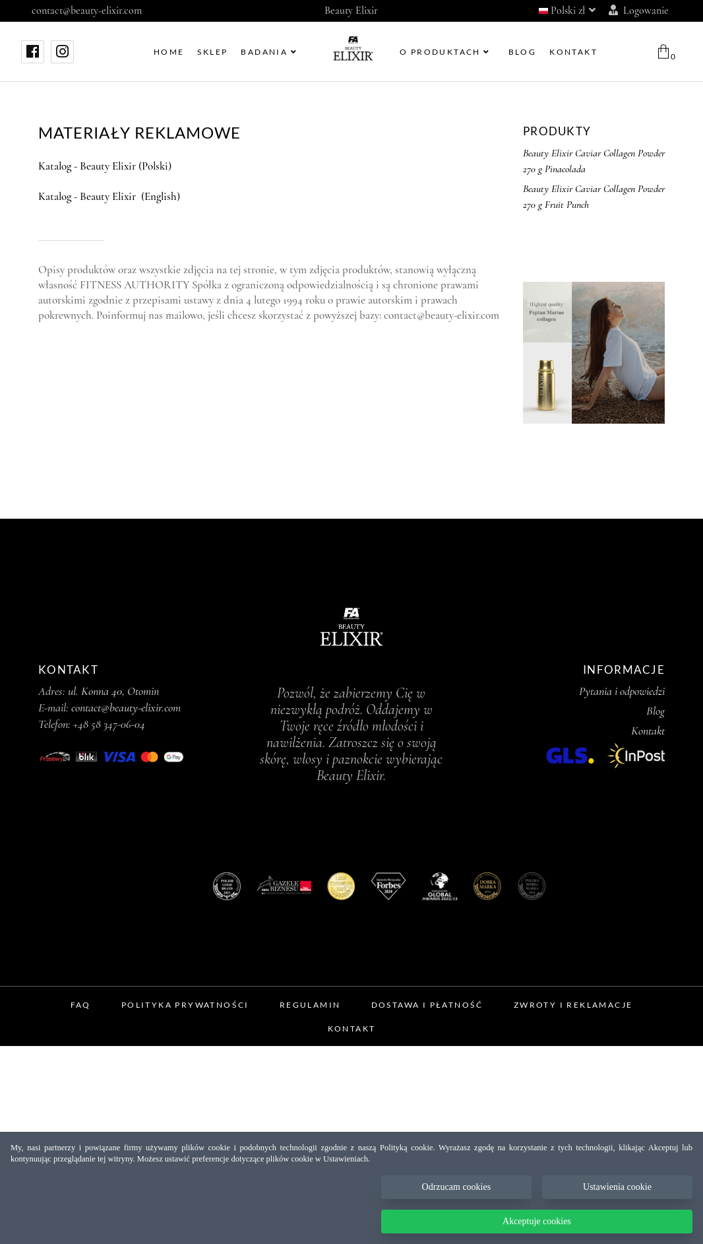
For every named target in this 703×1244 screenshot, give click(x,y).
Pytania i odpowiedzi (622, 691)
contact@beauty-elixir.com (87, 10)
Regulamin (310, 1005)
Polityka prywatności (185, 1005)
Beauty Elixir (351, 10)
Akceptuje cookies (537, 1221)
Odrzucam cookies (456, 1187)
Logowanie (639, 10)
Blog (655, 711)
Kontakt (648, 730)
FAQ (81, 1005)
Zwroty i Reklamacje (573, 1005)
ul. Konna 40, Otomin (113, 691)
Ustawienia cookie (617, 1187)
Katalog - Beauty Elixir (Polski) (104, 166)
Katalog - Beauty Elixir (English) (109, 196)
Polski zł (567, 10)
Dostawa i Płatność (427, 1005)
